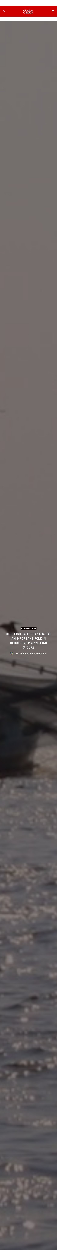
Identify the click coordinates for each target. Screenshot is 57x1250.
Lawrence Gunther (24, 653)
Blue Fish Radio (28, 628)
